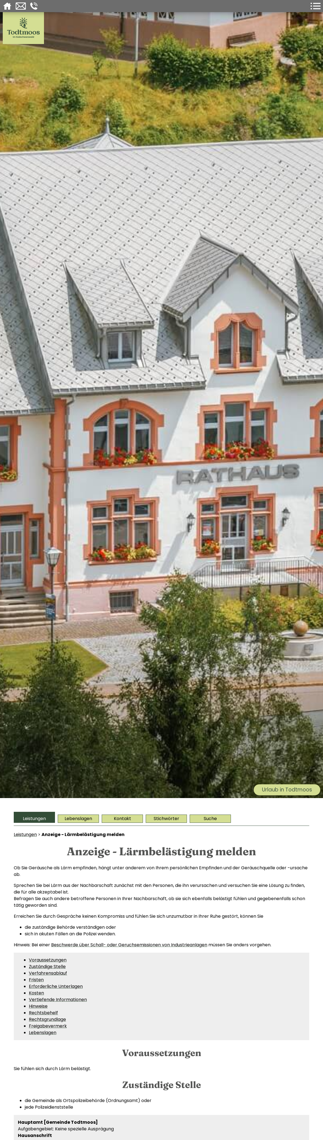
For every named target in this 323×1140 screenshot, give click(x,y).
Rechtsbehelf (43, 1013)
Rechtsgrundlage (47, 1019)
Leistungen (34, 818)
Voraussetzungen (48, 960)
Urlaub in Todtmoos (287, 789)
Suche (210, 818)
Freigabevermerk (48, 1026)
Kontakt (122, 818)
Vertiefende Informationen (58, 999)
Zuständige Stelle (47, 966)
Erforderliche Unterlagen (56, 986)
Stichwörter (166, 818)
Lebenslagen (78, 818)
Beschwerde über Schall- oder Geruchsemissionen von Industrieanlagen (129, 945)
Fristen (36, 980)
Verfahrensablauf (48, 973)
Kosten (36, 993)
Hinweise (38, 1006)
